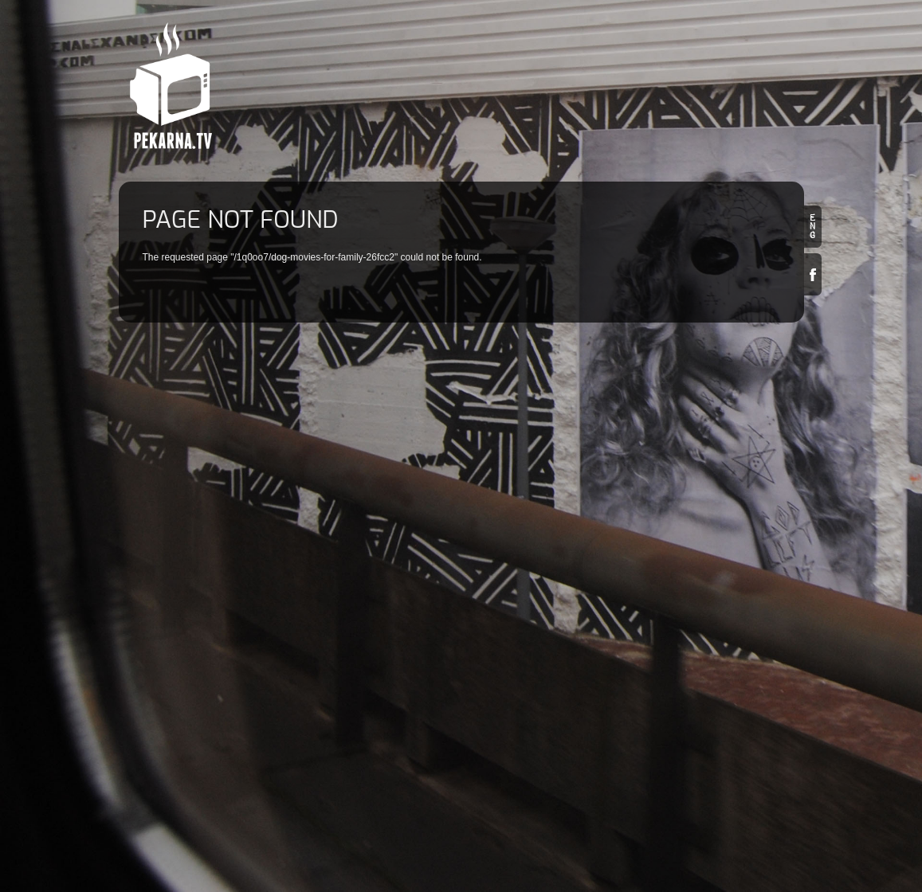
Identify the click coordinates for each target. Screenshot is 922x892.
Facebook (813, 274)
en (813, 226)
